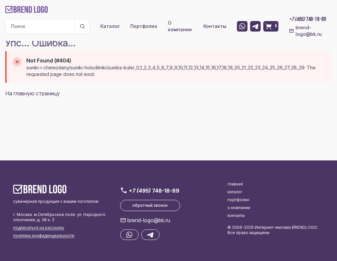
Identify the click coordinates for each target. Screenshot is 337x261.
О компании (180, 26)
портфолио (238, 199)
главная (235, 183)
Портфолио (143, 26)
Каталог (110, 26)
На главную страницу (32, 93)
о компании (238, 207)
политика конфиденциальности (43, 235)
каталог (234, 191)
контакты (236, 215)
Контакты (214, 26)
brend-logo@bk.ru (305, 31)
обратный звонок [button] (150, 205)
